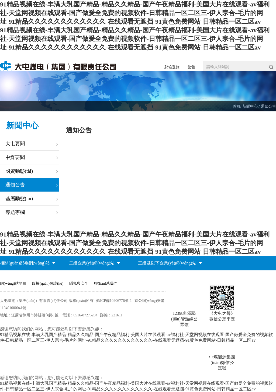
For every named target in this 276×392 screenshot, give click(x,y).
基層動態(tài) (19, 198)
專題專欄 (15, 212)
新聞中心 (251, 106)
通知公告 (268, 106)
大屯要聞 (15, 143)
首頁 (236, 106)
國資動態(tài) (19, 171)
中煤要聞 (15, 157)
